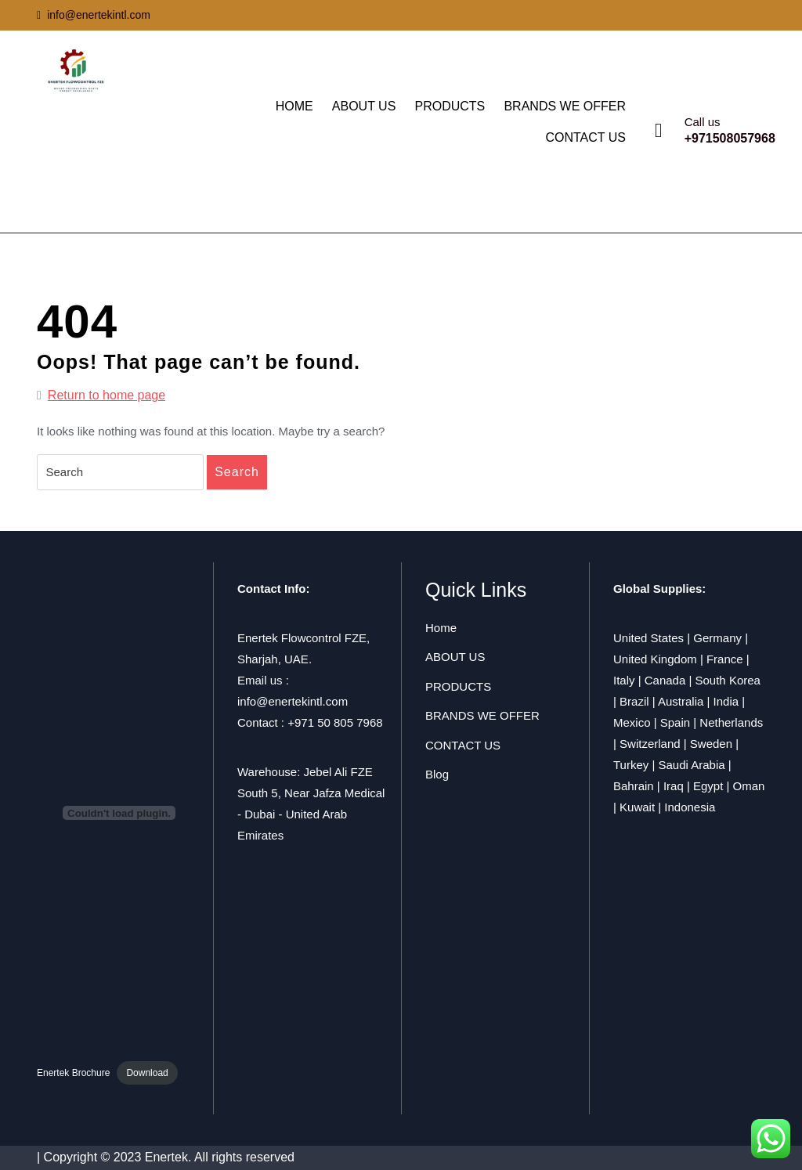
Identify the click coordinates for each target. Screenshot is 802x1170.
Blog (437, 774)
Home (441, 627)
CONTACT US (585, 137)
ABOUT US (364, 106)
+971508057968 (730, 138)
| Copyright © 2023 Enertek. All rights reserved (165, 1157)
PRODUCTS (449, 106)
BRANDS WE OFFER (565, 106)
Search (237, 471)
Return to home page (101, 395)
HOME (294, 106)
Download (147, 1072)
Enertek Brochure (73, 1072)
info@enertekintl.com (93, 15)
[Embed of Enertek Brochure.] (119, 813)
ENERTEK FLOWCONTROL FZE (137, 143)
